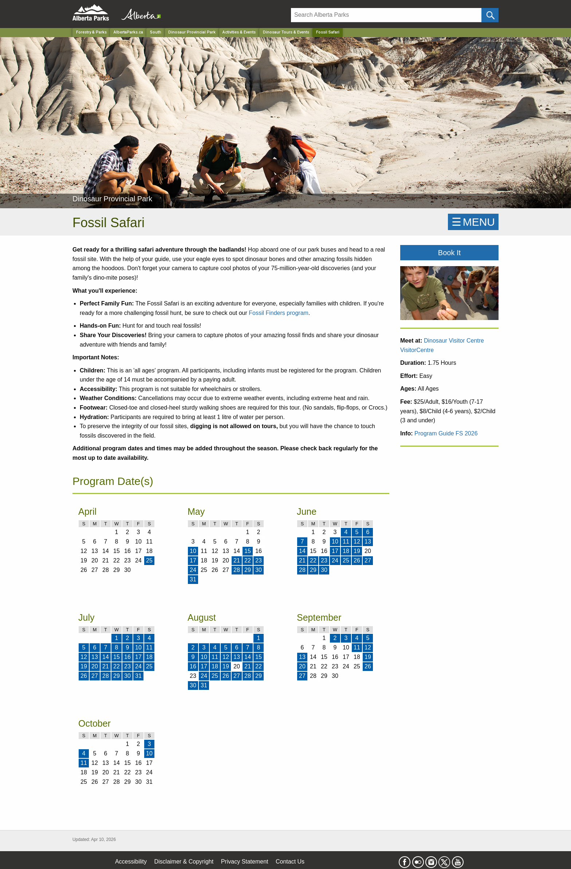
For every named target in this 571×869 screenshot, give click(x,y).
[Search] (386, 15)
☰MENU (473, 222)
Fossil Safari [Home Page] (327, 32)
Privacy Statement (244, 861)
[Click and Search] (490, 15)
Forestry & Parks (91, 32)
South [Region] (155, 32)
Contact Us (290, 861)
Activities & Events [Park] (239, 32)
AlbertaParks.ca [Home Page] (128, 32)
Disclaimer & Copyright (184, 861)
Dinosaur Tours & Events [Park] (286, 32)
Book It (449, 253)
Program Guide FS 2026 (445, 433)
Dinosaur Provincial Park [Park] (192, 32)
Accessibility (131, 861)
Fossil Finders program (278, 313)
